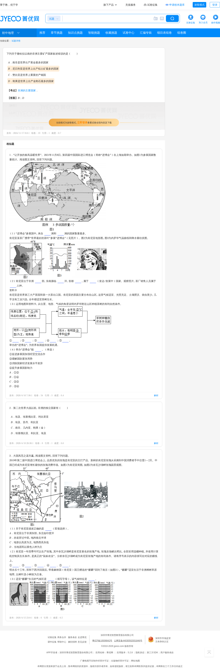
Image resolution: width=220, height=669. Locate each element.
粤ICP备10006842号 (102, 640)
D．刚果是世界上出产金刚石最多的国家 (31, 81)
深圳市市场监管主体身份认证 (163, 640)
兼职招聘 (72, 642)
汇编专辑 (146, 32)
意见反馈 (82, 642)
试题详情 (16, 41)
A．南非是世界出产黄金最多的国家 (28, 62)
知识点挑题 (75, 32)
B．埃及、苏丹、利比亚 (24, 422)
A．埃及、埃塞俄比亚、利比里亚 (30, 416)
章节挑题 (57, 32)
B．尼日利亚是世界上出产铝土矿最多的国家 (33, 68)
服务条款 (72, 637)
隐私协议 (140, 652)
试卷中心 (128, 32)
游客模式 (199, 4)
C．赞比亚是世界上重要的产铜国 (27, 74)
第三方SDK (152, 652)
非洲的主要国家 (27, 90)
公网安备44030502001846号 (128, 640)
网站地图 (135, 660)
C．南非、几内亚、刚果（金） (28, 427)
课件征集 (52, 642)
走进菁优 (82, 637)
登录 (214, 4)
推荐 (42, 32)
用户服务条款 (167, 652)
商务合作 (61, 637)
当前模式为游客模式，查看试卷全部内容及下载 (84, 122)
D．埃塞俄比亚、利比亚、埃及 (28, 433)
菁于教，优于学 (9, 4)
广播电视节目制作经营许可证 (94, 660)
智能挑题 (94, 32)
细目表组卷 (164, 32)
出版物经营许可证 (120, 660)
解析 (156, 395)
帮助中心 (61, 642)
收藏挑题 (111, 32)
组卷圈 (181, 32)
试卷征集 (52, 637)
